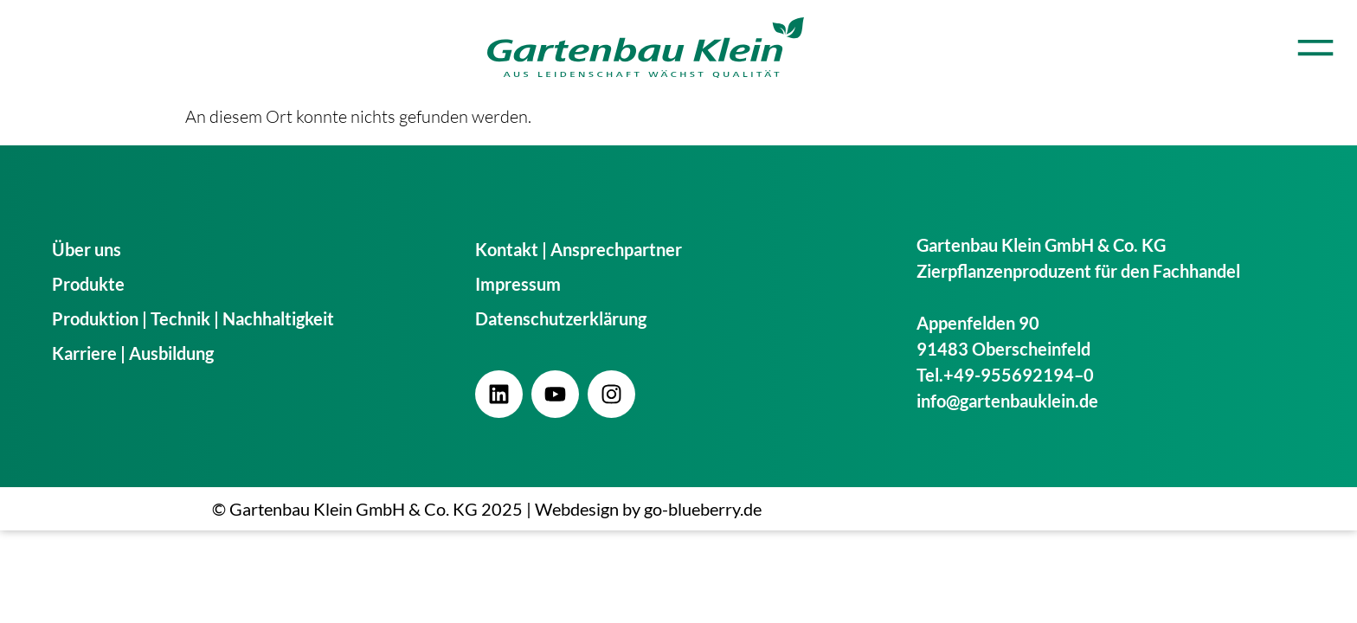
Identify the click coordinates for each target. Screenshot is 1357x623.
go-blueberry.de (703, 508)
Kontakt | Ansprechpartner (578, 249)
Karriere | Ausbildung (133, 353)
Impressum (518, 283)
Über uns (86, 249)
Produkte (88, 283)
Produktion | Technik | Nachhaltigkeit (193, 318)
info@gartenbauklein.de (1007, 400)
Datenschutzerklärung (560, 318)
